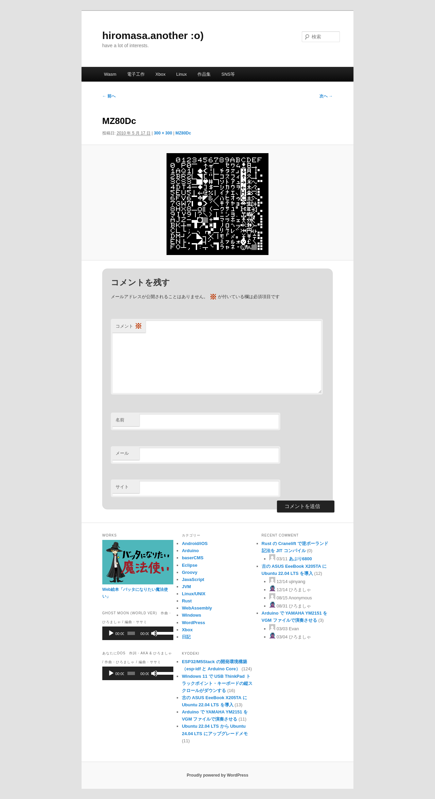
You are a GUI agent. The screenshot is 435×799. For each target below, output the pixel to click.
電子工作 (136, 74)
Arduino (190, 550)
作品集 (204, 74)
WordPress (193, 622)
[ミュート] (154, 633)
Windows (191, 615)
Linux (181, 74)
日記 (186, 636)
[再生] (111, 633)
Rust (187, 600)
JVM (186, 586)
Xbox (160, 74)
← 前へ (109, 96)
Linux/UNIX (193, 593)
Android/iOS (195, 543)
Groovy (189, 572)
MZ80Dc (183, 133)
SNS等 (228, 74)
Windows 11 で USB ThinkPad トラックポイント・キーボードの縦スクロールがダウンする (217, 683)
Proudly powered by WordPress (217, 775)
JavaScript (193, 579)
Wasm (110, 74)
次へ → (326, 96)
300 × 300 (163, 133)
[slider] (131, 633)
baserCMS (193, 557)
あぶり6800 (300, 558)
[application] (137, 633)
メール (122, 453)
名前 (120, 419)
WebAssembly (197, 608)
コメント (129, 326)
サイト (122, 486)
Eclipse (189, 565)
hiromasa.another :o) (153, 35)
